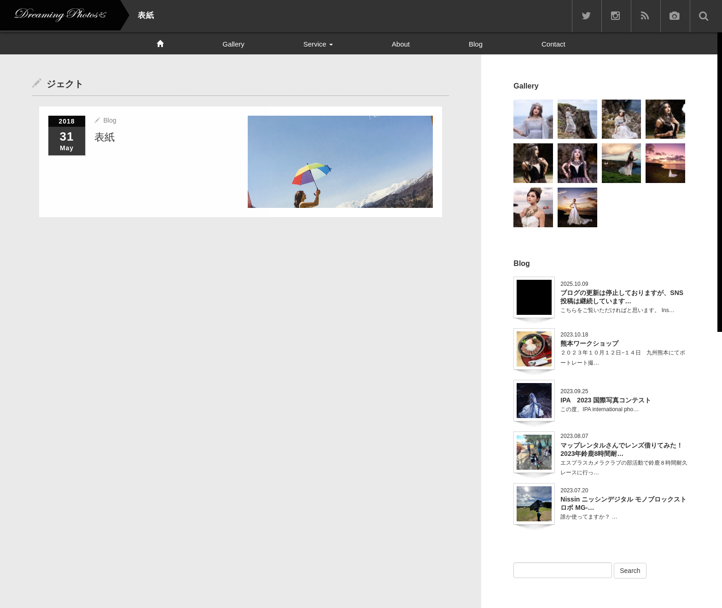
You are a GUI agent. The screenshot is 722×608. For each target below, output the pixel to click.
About (401, 44)
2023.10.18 (574, 334)
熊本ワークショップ (589, 343)
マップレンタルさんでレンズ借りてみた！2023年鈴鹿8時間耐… (621, 449)
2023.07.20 (574, 490)
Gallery (233, 44)
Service (318, 44)
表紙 (104, 137)
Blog (476, 44)
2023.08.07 (574, 436)
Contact (553, 44)
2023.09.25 (574, 391)
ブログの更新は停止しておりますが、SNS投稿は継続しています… (621, 297)
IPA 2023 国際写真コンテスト (605, 400)
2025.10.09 (574, 284)
